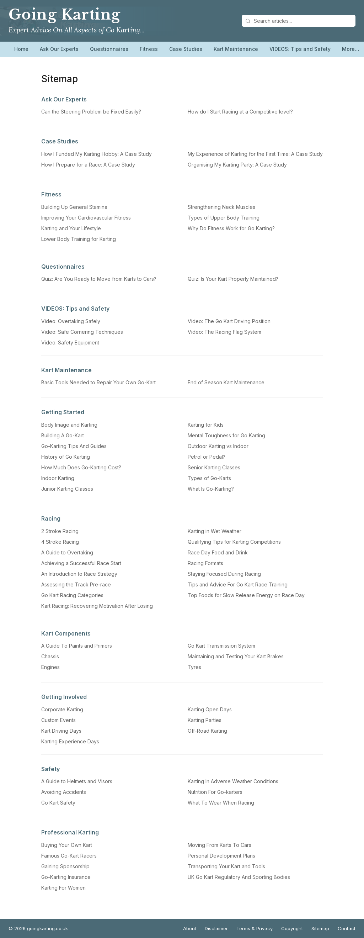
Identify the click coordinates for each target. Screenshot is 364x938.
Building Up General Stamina (74, 207)
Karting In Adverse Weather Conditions (233, 781)
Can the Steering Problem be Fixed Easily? (91, 112)
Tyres (194, 667)
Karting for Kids (206, 425)
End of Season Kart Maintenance (226, 382)
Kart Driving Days (61, 731)
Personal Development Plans (221, 856)
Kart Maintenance (236, 49)
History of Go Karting (65, 457)
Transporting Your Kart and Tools (226, 866)
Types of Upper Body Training (223, 218)
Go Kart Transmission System (221, 646)
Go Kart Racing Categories (72, 595)
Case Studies (185, 49)
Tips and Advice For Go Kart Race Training (238, 584)
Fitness (149, 49)
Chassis (50, 656)
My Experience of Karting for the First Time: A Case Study (255, 154)
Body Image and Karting (69, 425)
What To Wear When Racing (221, 803)
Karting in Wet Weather (214, 531)
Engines (50, 667)
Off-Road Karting (207, 731)
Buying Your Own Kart (66, 845)
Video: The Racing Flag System (224, 332)
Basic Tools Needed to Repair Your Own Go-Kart (98, 382)
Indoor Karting (57, 478)
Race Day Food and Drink (218, 552)
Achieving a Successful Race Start (81, 563)
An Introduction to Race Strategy (79, 574)
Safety (50, 769)
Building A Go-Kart (62, 435)
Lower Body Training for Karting (78, 239)
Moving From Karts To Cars (219, 845)
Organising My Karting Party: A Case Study (237, 165)
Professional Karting (70, 832)
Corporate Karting (62, 709)
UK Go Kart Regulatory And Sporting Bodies (239, 877)
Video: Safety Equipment (70, 342)
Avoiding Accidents (63, 792)
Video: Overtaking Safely (70, 321)
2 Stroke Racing (60, 531)
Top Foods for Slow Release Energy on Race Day (246, 595)
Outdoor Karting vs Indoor (218, 446)
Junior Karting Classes (67, 489)
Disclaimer (216, 928)
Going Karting (65, 14)
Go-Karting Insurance (66, 877)
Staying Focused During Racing (224, 574)
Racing (50, 518)
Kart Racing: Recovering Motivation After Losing (97, 606)
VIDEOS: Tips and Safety (300, 49)
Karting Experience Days (70, 741)
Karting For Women (63, 888)
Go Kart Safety (58, 803)
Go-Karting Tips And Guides (74, 446)
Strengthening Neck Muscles (221, 207)
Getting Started (62, 412)
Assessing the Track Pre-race (76, 584)
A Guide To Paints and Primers (76, 646)
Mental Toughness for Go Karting (226, 435)
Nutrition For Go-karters (215, 792)
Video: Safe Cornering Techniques (82, 332)
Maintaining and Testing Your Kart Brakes (236, 656)
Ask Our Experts (59, 49)
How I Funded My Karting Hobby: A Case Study (96, 154)
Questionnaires (109, 49)
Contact (346, 928)
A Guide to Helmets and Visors (76, 781)
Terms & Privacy (254, 928)
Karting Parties (204, 720)
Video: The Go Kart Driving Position (229, 321)
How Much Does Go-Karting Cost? (81, 467)
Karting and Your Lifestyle (71, 228)
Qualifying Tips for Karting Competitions (234, 542)
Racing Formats (205, 563)
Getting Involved (64, 696)
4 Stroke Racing (60, 542)
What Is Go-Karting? (211, 489)
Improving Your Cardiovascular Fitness (86, 218)
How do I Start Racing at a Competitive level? (240, 112)
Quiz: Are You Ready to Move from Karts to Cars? (98, 279)
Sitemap (320, 928)
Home (21, 49)
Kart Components (66, 633)
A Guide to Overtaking (67, 552)
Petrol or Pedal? (206, 457)
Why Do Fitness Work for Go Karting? (231, 228)
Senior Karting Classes (214, 467)
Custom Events (58, 720)
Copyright (292, 928)
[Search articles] (298, 21)
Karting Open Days (210, 709)
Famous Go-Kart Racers (69, 856)
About (189, 928)
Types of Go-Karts (209, 478)
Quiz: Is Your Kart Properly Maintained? (233, 279)
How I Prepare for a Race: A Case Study (88, 165)
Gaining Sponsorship (65, 866)
